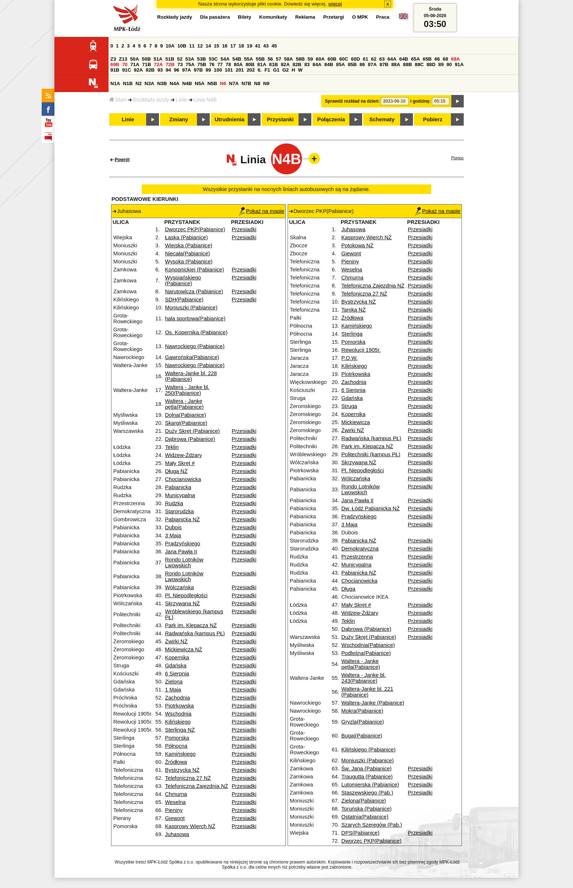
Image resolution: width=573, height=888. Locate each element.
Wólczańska (179, 587)
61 (365, 59)
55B (260, 59)
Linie (181, 100)
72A (158, 64)
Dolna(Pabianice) (185, 415)
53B (201, 59)
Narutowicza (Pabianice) (194, 291)
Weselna (175, 802)
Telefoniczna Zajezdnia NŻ (196, 786)
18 (241, 46)
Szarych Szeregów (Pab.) (371, 825)
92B (149, 70)
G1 (276, 70)
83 (307, 64)
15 (216, 46)
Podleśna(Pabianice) (366, 653)
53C (213, 59)
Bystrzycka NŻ (182, 770)
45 (274, 46)
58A (288, 59)
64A (391, 59)
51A (157, 59)
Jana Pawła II (181, 551)
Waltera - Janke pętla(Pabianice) (184, 404)
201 (240, 70)
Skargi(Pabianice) (186, 423)
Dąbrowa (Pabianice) (190, 439)
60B (331, 59)
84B (328, 64)
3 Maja (173, 535)
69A (455, 59)
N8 (257, 83)
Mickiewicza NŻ (183, 649)
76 (212, 64)
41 (258, 46)
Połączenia (331, 119)
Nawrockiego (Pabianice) (194, 346)
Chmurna (176, 794)
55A (248, 59)
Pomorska (177, 738)
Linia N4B (205, 100)
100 (218, 70)
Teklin (171, 447)
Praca (382, 17)
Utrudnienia (229, 119)
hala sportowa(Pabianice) (195, 318)
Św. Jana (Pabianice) (366, 768)
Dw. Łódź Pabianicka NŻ (370, 508)
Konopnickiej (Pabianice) (194, 270)
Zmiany (178, 119)
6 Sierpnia (177, 674)
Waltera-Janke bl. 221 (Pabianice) (367, 692)
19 (249, 46)
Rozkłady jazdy (151, 100)
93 (160, 70)
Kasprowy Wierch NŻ (190, 826)
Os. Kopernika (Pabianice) (196, 332)
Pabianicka (178, 487)
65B (427, 59)
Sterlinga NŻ (179, 730)
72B (170, 64)
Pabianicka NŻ (182, 519)
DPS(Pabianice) (360, 833)
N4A (174, 83)
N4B (187, 83)
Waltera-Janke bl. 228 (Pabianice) (191, 376)
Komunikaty (273, 17)
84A (316, 64)
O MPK (360, 17)
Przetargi (333, 17)
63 (382, 59)
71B (146, 64)
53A (189, 59)
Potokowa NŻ (357, 245)
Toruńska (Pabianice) (366, 809)
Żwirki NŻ (176, 641)
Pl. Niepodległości (186, 595)
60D (355, 59)
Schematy (381, 119)
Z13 (123, 59)
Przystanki (280, 119)
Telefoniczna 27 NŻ (187, 778)
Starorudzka (179, 511)
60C (343, 59)
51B (169, 59)
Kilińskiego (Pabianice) (368, 749)
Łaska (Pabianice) (186, 237)
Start (117, 100)
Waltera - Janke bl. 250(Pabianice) (187, 390)
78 (228, 64)
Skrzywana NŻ (182, 603)
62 (373, 59)
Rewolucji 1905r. (361, 350)
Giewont (175, 818)
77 (220, 64)
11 (192, 46)
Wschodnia (178, 714)
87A (372, 64)
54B (236, 59)
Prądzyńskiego (182, 543)
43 (266, 46)
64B (403, 59)
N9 (266, 83)
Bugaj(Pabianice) (361, 736)
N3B (162, 83)
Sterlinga (352, 334)
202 (251, 70)
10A (170, 46)
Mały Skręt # (179, 463)
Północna (176, 746)
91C (126, 70)
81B (273, 64)
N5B (212, 83)
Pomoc (457, 158)
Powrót (122, 159)
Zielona (173, 682)
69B (114, 64)
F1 (267, 70)
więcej (335, 4)
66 (437, 59)
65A (415, 59)
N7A (234, 83)
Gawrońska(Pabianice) (192, 357)
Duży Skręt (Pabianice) (192, 431)
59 (310, 59)
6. (260, 70)
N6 (223, 83)
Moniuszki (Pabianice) (191, 307)
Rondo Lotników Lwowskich (184, 562)
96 (176, 70)
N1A (115, 83)
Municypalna (180, 495)
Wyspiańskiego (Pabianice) (183, 280)
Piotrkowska (179, 706)
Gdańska (175, 665)
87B (384, 64)
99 (208, 70)
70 (125, 64)
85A (340, 64)
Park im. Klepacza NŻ (191, 625)
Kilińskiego (177, 722)
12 (200, 46)
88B (407, 64)
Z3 (113, 59)
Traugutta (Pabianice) (366, 777)
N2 (139, 83)
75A (190, 64)
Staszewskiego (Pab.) (367, 793)
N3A (150, 83)
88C (419, 64)
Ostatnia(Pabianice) (364, 817)
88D (430, 64)
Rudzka (174, 503)
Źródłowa (176, 762)
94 (168, 70)
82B (297, 64)
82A (285, 64)
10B (181, 46)
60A (320, 59)
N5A (200, 83)
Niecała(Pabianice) (187, 253)
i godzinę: (420, 101)
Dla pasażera (215, 17)
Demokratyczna (360, 549)
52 (180, 59)
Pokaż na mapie (261, 211)
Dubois (173, 527)
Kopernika (177, 657)
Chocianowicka (183, 479)
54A (225, 59)
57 (278, 59)
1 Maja (173, 690)
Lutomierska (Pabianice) (370, 785)
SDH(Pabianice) (184, 299)
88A (395, 64)
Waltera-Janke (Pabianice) (372, 703)
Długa (348, 589)
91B (114, 70)
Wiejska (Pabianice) (188, 245)
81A (261, 64)
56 (270, 59)
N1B (128, 83)
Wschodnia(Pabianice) (368, 645)
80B (250, 64)
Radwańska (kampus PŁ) (195, 633)
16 (225, 46)
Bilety (244, 17)
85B (352, 64)
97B (198, 70)
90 (449, 64)
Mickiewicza (355, 422)
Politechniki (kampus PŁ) (370, 454)
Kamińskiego (180, 754)
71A (134, 64)
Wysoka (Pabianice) (188, 261)
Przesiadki (244, 229)
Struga (349, 406)
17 (233, 46)
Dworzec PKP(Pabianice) (195, 229)
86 (362, 64)
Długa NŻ (176, 471)
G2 (285, 70)
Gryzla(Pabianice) (362, 722)
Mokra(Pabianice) (362, 711)
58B (300, 59)
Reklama (305, 17)
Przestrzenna (357, 557)
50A (134, 59)
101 (229, 70)
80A (238, 64)
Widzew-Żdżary (183, 455)
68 (445, 59)
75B (201, 64)
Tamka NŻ (353, 310)
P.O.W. (349, 358)
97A (186, 70)
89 (441, 64)
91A (459, 64)
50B (146, 59)
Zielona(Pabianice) (363, 801)
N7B (246, 83)
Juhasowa (177, 834)
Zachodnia (177, 698)
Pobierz (433, 119)
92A (138, 70)
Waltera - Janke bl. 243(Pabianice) (363, 678)
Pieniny (173, 810)
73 (180, 64)
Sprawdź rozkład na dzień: (352, 101)
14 (208, 46)
